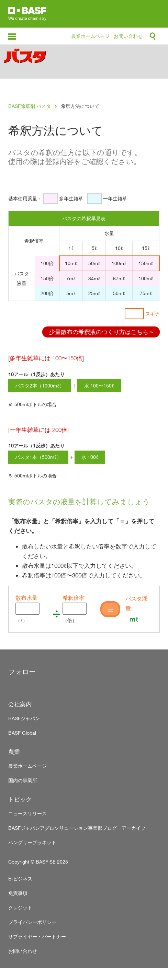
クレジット (20, 907)
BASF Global (22, 733)
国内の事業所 (22, 780)
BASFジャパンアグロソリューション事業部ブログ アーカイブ (77, 828)
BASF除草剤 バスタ (29, 106)
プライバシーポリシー (32, 922)
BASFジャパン (24, 718)
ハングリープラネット (32, 842)
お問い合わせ (128, 36)
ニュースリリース (27, 813)
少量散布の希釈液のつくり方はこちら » (101, 331)
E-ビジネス (20, 878)
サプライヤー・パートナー (37, 936)
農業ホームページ (90, 36)
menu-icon (12, 36)
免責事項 (17, 893)
